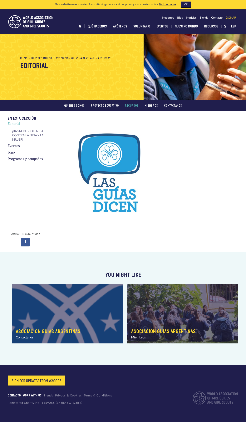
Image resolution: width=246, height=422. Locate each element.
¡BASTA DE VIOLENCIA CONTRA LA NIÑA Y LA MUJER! (27, 135)
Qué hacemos (97, 26)
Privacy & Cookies (68, 395)
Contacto (217, 17)
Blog (180, 17)
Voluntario (141, 26)
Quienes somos (74, 105)
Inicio (24, 58)
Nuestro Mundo (186, 26)
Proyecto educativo (105, 105)
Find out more (167, 4)
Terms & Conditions (98, 395)
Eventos (162, 26)
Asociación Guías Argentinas (75, 58)
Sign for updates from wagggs (37, 381)
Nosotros (168, 17)
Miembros (151, 105)
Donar (231, 17)
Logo (11, 152)
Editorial (14, 124)
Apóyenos (120, 26)
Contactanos (173, 105)
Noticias (191, 17)
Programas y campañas (25, 159)
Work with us (32, 395)
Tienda (204, 17)
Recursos (211, 26)
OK (186, 4)
